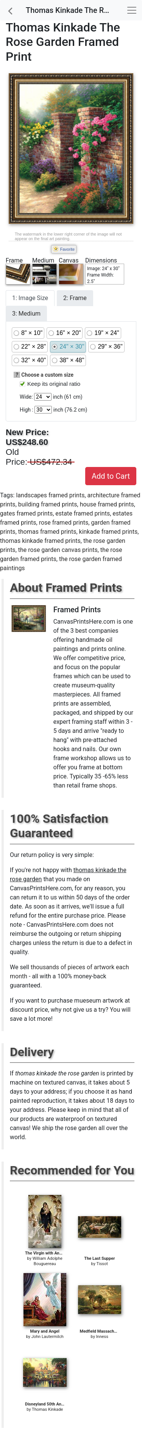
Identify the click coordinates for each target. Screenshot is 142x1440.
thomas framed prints (47, 531)
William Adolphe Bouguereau (47, 1261)
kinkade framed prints (108, 531)
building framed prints (47, 504)
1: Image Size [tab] (30, 298)
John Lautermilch (47, 1336)
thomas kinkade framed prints (40, 540)
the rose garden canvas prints (58, 549)
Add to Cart (111, 476)
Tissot (102, 1263)
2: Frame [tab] (75, 298)
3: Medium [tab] (26, 313)
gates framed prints (26, 513)
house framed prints (107, 504)
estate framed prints (82, 513)
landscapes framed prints (50, 495)
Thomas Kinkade (47, 1409)
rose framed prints (64, 522)
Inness (102, 1336)
